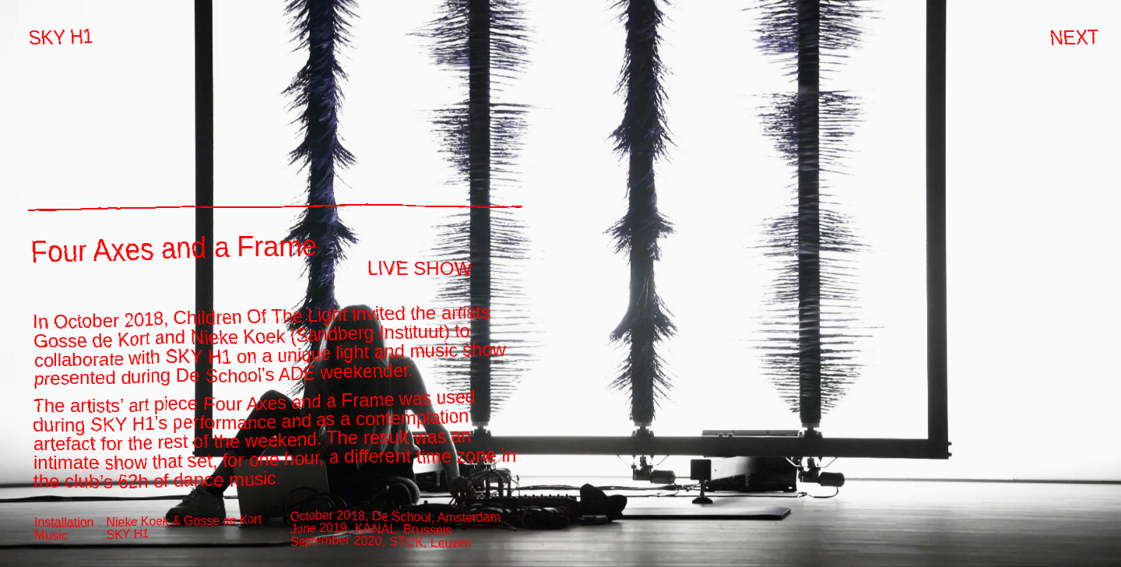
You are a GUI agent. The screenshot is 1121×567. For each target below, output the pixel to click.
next (1071, 33)
